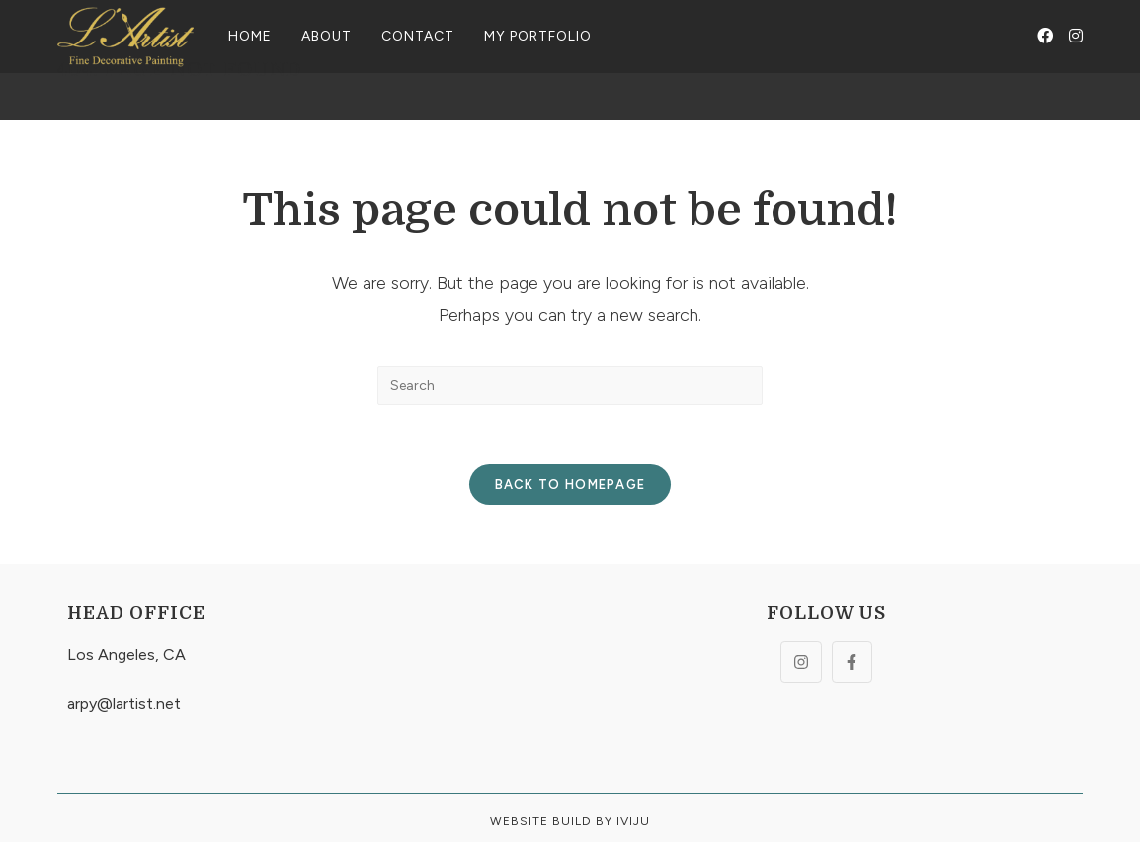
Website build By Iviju (570, 821)
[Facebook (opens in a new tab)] (1045, 36)
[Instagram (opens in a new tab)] (1076, 36)
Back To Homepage (570, 484)
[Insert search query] (570, 385)
